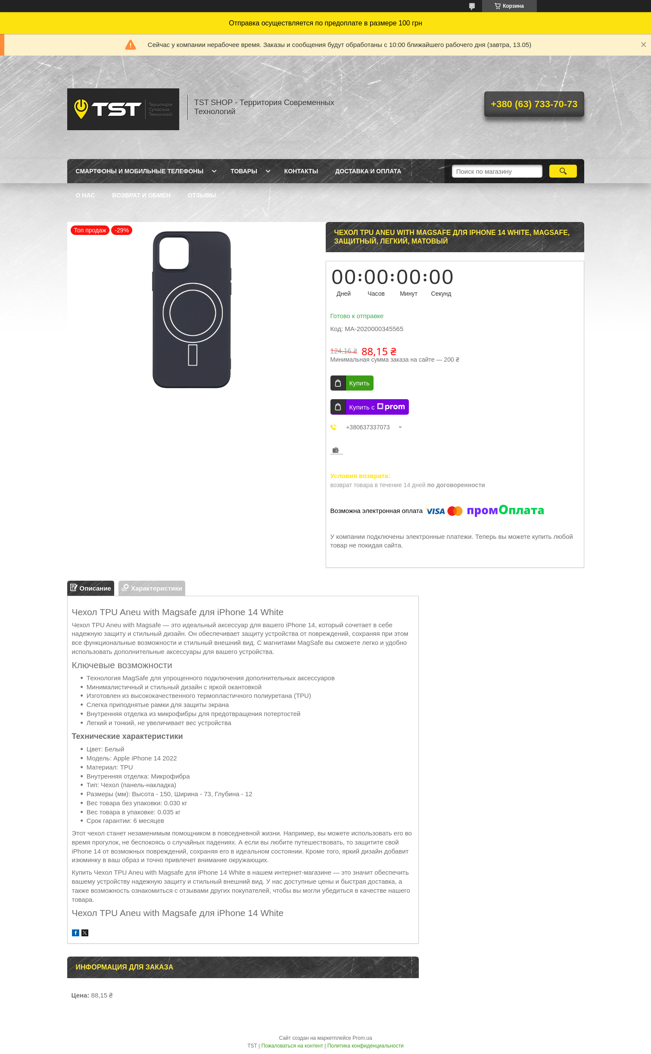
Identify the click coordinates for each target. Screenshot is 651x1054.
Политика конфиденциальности (365, 1046)
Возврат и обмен (141, 195)
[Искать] (563, 171)
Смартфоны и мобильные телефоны (140, 171)
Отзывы (202, 195)
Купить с (377, 407)
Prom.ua (362, 1038)
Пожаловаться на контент (292, 1046)
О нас (85, 195)
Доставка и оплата (368, 171)
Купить (359, 383)
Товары (243, 171)
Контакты (301, 171)
